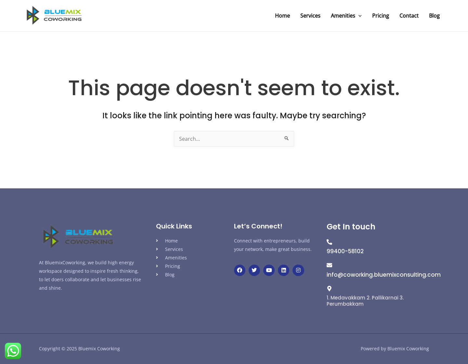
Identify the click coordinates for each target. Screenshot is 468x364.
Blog (434, 15)
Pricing (380, 15)
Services (310, 15)
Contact (409, 15)
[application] (358, 15)
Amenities (346, 15)
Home (282, 15)
